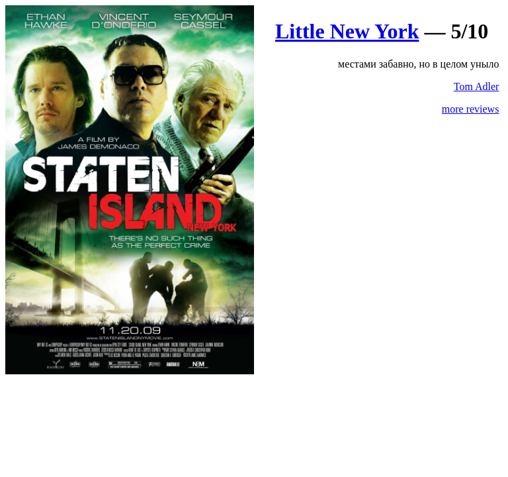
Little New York (347, 31)
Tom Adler (476, 86)
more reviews (470, 109)
